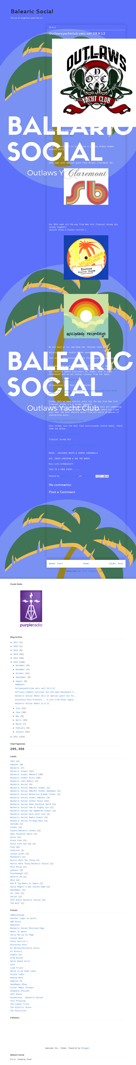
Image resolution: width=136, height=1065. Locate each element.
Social (13, 897)
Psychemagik (16, 873)
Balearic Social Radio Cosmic (26, 817)
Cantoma (14, 824)
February (21, 728)
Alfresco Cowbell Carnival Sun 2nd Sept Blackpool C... (46, 692)
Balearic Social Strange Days (26, 821)
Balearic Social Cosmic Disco (26, 801)
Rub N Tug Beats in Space (24, 883)
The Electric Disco (20, 1007)
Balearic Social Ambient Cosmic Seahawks (33, 791)
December (21, 665)
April (19, 720)
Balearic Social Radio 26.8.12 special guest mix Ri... (46, 696)
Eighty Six (16, 955)
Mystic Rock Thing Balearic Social (29, 864)
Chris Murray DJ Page (22, 935)
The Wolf (15, 903)
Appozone (15, 925)
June (18, 712)
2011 (16, 737)
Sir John (15, 893)
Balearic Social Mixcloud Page (27, 928)
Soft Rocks (16, 994)
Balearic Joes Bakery (22, 781)
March (19, 724)
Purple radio (17, 974)
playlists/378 (73, 445)
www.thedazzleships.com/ (66, 420)
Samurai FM (16, 981)
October (20, 673)
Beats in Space (18, 932)
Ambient (14, 765)
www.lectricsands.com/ (65, 434)
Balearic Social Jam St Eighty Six (29, 807)
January (20, 732)
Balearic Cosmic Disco (22, 778)
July (18, 708)
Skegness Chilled (19, 991)
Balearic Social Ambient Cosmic (27, 788)
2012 (16, 662)
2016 (16, 646)
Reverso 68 (16, 877)
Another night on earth (23, 918)
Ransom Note (16, 978)
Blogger (85, 1048)
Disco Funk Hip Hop (20, 844)
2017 (16, 642)
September (21, 677)
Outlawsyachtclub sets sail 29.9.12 (35, 688)
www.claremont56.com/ (64, 380)
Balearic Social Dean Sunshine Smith (30, 804)
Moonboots (15, 857)
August (20, 681)
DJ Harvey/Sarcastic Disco (24, 948)
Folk (12, 847)
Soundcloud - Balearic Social (26, 998)
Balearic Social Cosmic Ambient (27, 798)
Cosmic (13, 827)
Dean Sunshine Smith (21, 834)
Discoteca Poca (18, 945)
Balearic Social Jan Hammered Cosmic (30, 811)
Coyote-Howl (16, 938)
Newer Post (56, 563)
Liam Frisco (16, 968)
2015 (16, 650)
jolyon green (17, 854)
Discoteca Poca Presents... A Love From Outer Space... (46, 700)
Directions (54, 141)
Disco (13, 837)
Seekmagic (15, 890)
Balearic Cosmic (19, 771)
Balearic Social (31, 11)
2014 (16, 654)
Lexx (12, 965)
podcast (14, 870)
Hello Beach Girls (20, 961)
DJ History (16, 951)
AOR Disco (15, 922)
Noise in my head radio (23, 971)
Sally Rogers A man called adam (27, 887)
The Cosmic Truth (19, 1004)
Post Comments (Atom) (94, 571)
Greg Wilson (16, 958)
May (18, 716)
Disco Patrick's (19, 941)
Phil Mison (16, 867)
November (21, 669)
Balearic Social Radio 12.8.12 (32, 703)
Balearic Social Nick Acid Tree (27, 814)
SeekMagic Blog (18, 984)
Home (86, 563)
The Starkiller (18, 1011)
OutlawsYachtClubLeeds (61, 136)
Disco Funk (16, 840)
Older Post (116, 563)
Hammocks (19, 684)
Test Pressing (17, 1001)
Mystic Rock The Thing (22, 860)
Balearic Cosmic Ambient (23, 774)
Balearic (15, 768)
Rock (12, 880)
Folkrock (15, 850)
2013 (16, 658)
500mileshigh (17, 915)
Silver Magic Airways (22, 988)
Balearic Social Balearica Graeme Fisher (33, 794)
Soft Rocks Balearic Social (25, 900)
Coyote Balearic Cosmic (23, 831)
